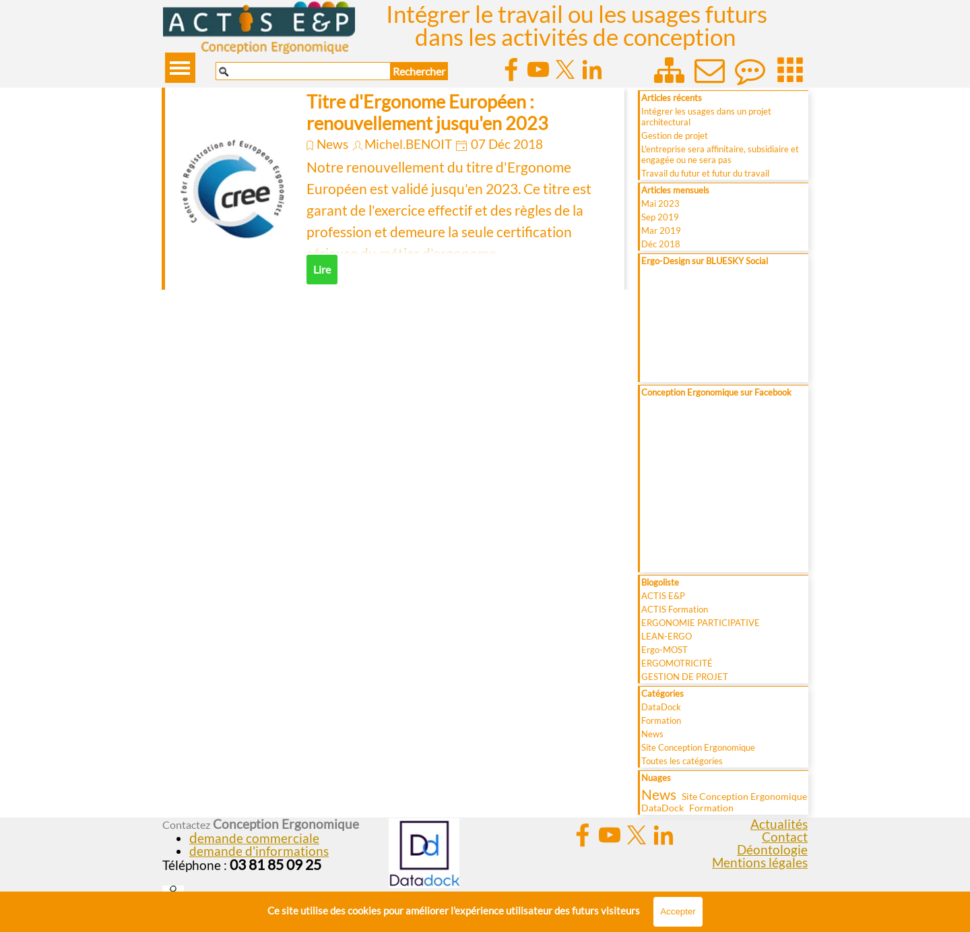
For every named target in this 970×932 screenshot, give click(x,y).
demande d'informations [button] (259, 851)
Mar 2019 (661, 230)
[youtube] (538, 69)
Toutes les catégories (682, 760)
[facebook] (511, 69)
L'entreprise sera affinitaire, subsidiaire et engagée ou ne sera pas (720, 154)
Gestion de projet (674, 135)
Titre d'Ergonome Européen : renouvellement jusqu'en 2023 (427, 112)
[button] (254, 838)
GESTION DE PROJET (684, 676)
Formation (661, 720)
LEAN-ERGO (666, 636)
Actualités (779, 824)
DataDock (661, 707)
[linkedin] (592, 69)
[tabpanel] (273, 845)
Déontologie (772, 849)
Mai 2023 (660, 203)
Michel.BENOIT (408, 144)
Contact (785, 837)
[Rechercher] (303, 71)
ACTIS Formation (674, 609)
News (332, 144)
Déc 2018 (660, 244)
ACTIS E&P (663, 595)
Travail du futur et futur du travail (705, 173)
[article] (393, 189)
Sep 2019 (660, 217)
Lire (322, 269)
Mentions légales (760, 862)
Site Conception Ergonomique (698, 747)
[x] (565, 69)
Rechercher (419, 71)
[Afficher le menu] (180, 68)
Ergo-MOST (664, 649)
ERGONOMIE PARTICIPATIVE (700, 622)
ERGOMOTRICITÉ (677, 663)
